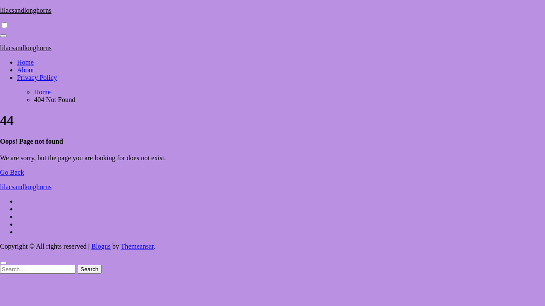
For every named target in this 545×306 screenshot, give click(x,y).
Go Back (12, 172)
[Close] (3, 263)
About (25, 70)
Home (25, 62)
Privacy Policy (37, 77)
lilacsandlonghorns (26, 10)
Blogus (100, 246)
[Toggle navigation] (3, 35)
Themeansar (137, 246)
